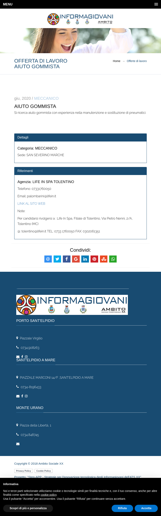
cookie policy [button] (48, 494)
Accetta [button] (146, 508)
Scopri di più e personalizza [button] (28, 508)
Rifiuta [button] (122, 508)
